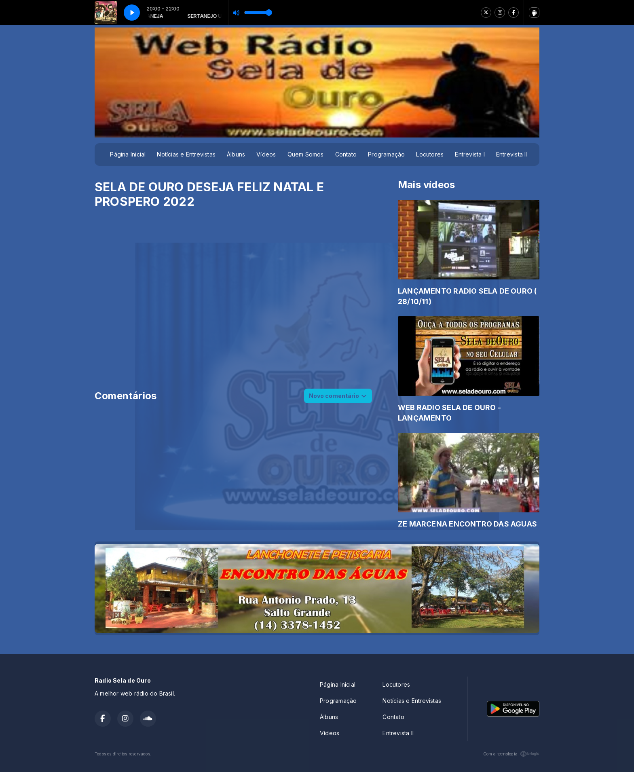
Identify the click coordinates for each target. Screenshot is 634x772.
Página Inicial (128, 154)
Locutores (430, 154)
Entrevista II (511, 154)
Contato (346, 154)
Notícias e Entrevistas (186, 154)
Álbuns (236, 154)
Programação (386, 154)
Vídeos (266, 154)
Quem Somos (305, 154)
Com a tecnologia (511, 754)
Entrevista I (470, 154)
